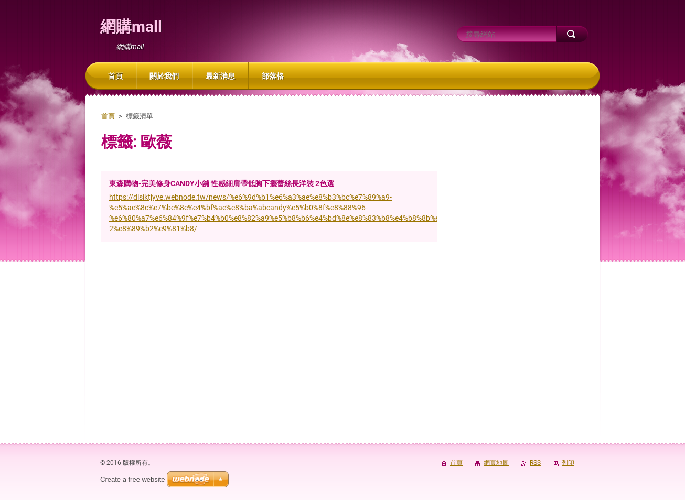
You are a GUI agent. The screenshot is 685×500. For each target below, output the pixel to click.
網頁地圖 (496, 462)
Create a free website (132, 479)
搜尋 (572, 34)
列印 (568, 462)
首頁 (108, 116)
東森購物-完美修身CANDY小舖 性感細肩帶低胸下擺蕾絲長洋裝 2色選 (221, 183)
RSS (535, 462)
